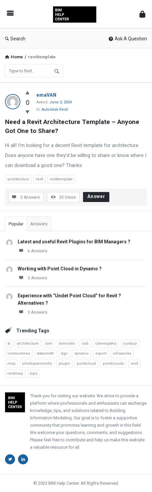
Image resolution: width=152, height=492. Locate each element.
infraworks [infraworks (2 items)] (122, 353)
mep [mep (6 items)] (11, 363)
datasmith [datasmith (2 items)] (45, 353)
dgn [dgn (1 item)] (64, 353)
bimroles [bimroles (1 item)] (67, 343)
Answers (38, 223)
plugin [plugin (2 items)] (64, 363)
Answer (96, 196)
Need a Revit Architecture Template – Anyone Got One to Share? (73, 126)
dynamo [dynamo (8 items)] (81, 353)
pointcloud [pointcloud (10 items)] (86, 363)
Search (15, 38)
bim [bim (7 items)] (48, 343)
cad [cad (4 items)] (85, 343)
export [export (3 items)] (100, 353)
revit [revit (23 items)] (134, 363)
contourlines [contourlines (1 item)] (18, 353)
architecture (18, 179)
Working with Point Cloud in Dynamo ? (60, 268)
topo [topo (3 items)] (34, 373)
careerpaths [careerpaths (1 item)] (105, 343)
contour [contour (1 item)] (130, 343)
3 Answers (32, 277)
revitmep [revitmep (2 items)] (15, 373)
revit (39, 179)
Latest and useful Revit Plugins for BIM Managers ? (74, 241)
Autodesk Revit (55, 109)
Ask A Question (128, 38)
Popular (16, 223)
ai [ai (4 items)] (8, 343)
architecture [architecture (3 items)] (28, 343)
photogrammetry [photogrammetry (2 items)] (37, 363)
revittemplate (61, 179)
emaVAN (46, 95)
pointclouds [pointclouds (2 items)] (113, 363)
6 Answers (32, 250)
